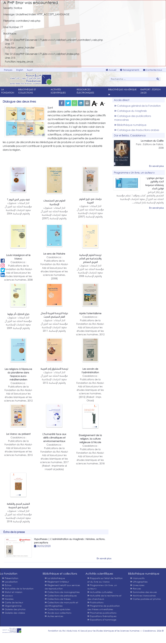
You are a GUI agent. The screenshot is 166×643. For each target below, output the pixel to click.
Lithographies (138, 581)
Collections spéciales (57, 609)
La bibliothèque (55, 578)
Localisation (10, 581)
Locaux (7, 595)
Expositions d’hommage (101, 619)
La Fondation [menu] (7, 91)
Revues (135, 588)
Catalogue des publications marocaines (132, 117)
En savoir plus (156, 165)
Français (8, 70)
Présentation (10, 578)
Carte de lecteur (12, 602)
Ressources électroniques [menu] (85, 91)
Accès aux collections (58, 612)
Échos (6, 585)
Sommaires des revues (143, 592)
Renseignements (129, 70)
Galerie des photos (13, 609)
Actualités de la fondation (18, 588)
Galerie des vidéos (13, 612)
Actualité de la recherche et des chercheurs (104, 597)
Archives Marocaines (143, 595)
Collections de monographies (62, 592)
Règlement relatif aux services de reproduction (62, 587)
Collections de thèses (57, 598)
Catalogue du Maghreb (130, 110)
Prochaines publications (101, 612)
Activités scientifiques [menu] (58, 91)
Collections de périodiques (61, 595)
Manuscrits (137, 578)
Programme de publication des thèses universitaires (103, 607)
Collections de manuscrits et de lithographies (61, 604)
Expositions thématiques (101, 616)
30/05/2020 (42, 546)
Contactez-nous (152, 70)
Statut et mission (12, 592)
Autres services (54, 616)
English (19, 70)
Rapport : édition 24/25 (150, 91)
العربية (30, 69)
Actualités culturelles (99, 592)
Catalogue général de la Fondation (137, 105)
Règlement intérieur (57, 581)
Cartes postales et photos (145, 598)
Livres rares (137, 585)
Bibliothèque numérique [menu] (122, 89)
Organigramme (12, 605)
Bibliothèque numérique (130, 124)
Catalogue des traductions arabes (136, 130)
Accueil (111, 70)
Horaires (7, 598)
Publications (95, 602)
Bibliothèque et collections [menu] (27, 91)
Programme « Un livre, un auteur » (102, 587)
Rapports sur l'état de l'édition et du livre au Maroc (105, 580)
